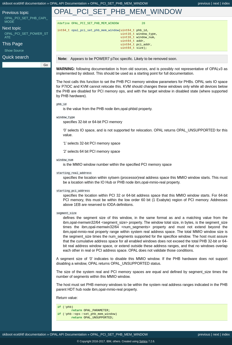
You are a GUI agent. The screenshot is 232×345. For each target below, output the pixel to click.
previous (204, 3)
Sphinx (143, 341)
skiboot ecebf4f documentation (24, 3)
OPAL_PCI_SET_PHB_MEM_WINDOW (119, 3)
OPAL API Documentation (68, 3)
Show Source (14, 50)
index (226, 3)
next (216, 3)
